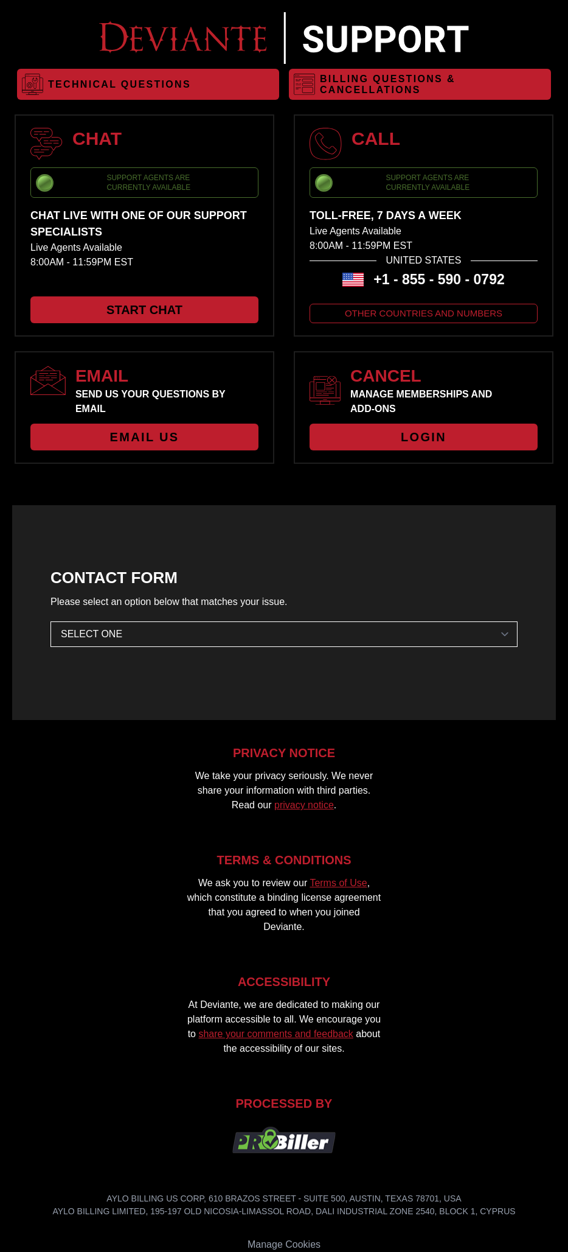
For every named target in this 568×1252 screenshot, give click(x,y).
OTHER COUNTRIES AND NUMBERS (423, 313)
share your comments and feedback (275, 1034)
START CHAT (144, 309)
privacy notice (304, 805)
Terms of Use (338, 883)
